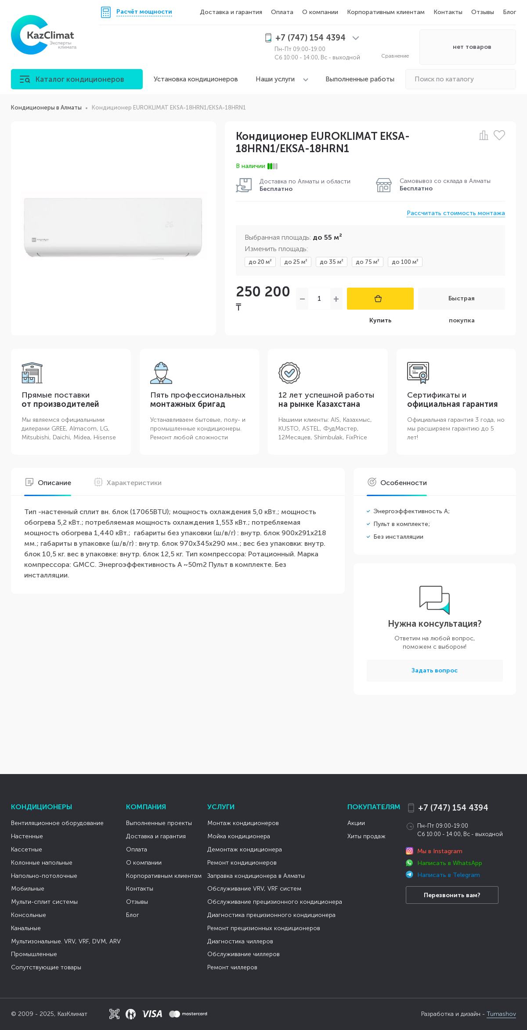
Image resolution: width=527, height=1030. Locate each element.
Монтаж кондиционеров (243, 823)
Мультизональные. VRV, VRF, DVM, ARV (66, 941)
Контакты (447, 12)
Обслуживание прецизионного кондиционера (274, 902)
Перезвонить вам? (452, 895)
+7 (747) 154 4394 (453, 808)
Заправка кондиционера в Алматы (256, 876)
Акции (356, 823)
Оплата (282, 12)
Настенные (27, 836)
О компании (320, 12)
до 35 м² (331, 262)
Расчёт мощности (144, 12)
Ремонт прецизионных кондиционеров (263, 928)
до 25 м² (295, 262)
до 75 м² (367, 262)
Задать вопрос (434, 670)
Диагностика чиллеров (240, 941)
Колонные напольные (41, 862)
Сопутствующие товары (46, 967)
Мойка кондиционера (238, 836)
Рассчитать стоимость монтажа (456, 213)
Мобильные (27, 888)
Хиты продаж (366, 836)
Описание (47, 483)
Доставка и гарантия (231, 12)
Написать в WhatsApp (449, 863)
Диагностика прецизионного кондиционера (271, 915)
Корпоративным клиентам (386, 12)
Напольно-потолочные (44, 876)
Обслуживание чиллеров (243, 954)
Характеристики (127, 483)
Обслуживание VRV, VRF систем (254, 888)
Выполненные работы (359, 79)
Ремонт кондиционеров (242, 862)
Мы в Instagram (439, 851)
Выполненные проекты (159, 823)
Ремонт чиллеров (232, 967)
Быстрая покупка (461, 302)
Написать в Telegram (448, 875)
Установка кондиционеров (196, 79)
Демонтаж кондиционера (244, 849)
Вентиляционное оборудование (57, 823)
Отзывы (482, 12)
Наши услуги (275, 79)
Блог (509, 12)
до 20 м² (260, 262)
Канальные (26, 928)
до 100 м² (405, 262)
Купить (380, 302)
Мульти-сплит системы (44, 902)
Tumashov (501, 1014)
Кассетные (26, 849)
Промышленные (34, 954)
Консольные (28, 915)
